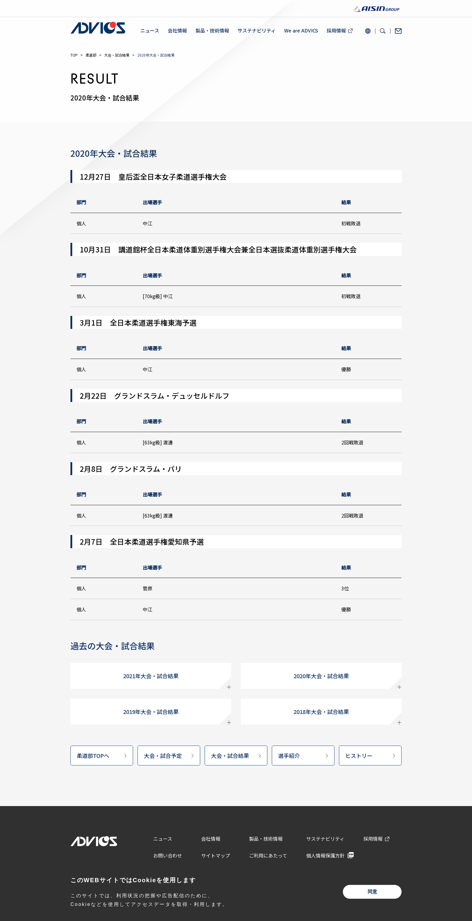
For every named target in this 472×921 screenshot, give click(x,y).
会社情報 (177, 30)
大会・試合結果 (116, 54)
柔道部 (90, 54)
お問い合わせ (167, 855)
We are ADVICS (301, 30)
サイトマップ (215, 855)
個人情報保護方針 (325, 855)
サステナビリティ (257, 30)
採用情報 (336, 30)
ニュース (149, 30)
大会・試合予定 (163, 755)
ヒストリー (358, 755)
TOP (74, 54)
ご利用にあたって (268, 855)
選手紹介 (289, 755)
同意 (372, 891)
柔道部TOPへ (93, 755)
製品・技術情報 (212, 30)
